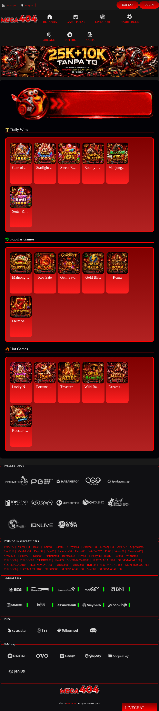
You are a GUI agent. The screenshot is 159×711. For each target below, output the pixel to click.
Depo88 (37, 555)
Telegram (26, 5)
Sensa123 (9, 555)
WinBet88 (132, 555)
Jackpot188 (90, 546)
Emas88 (48, 546)
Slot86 (60, 546)
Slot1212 (9, 551)
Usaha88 (80, 551)
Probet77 (9, 546)
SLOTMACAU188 (78, 559)
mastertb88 (71, 702)
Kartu (90, 36)
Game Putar (76, 18)
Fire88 (82, 555)
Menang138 (107, 546)
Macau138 (24, 546)
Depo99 (38, 551)
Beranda (50, 18)
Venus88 (120, 551)
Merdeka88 (24, 551)
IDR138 (91, 564)
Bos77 (37, 546)
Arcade (49, 36)
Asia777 (122, 546)
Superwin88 (65, 551)
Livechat (139, 707)
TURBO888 (27, 559)
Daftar (127, 4)
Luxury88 (95, 555)
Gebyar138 (73, 546)
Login (149, 4)
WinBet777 (95, 551)
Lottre (70, 36)
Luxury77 (24, 555)
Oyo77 (50, 551)
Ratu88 (119, 555)
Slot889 (59, 559)
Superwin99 (137, 546)
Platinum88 (52, 555)
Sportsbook (130, 18)
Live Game (103, 18)
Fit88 (108, 551)
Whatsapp (9, 5)
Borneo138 (68, 555)
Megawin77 (135, 551)
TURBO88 (10, 559)
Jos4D (107, 555)
